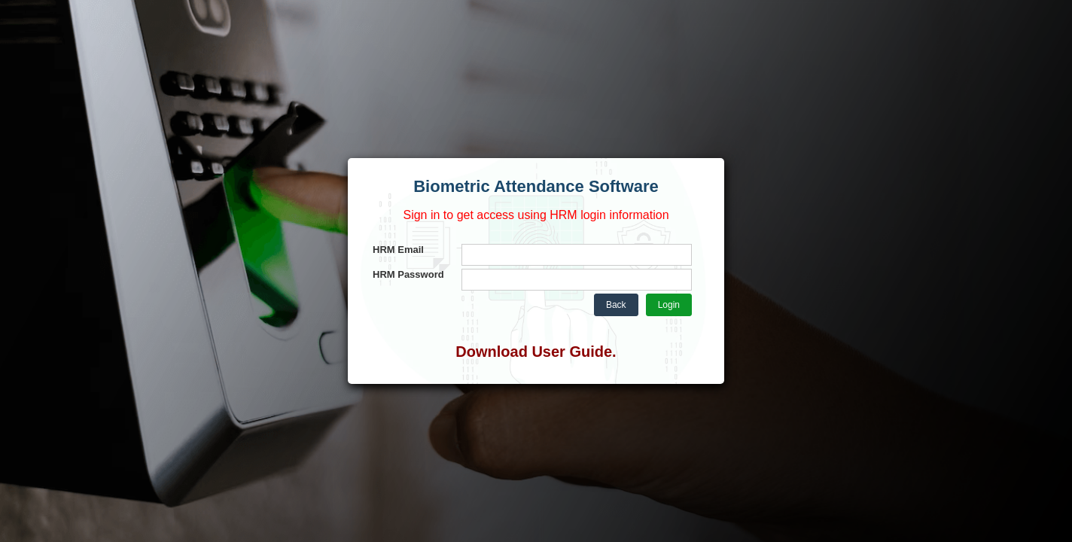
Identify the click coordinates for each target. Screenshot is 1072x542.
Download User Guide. (535, 351)
